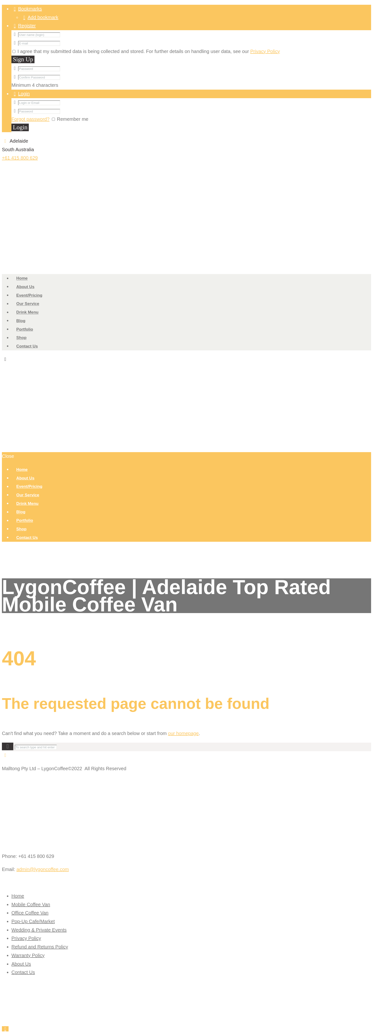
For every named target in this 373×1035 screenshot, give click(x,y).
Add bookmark (43, 17)
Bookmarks (30, 8)
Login (24, 93)
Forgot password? (30, 119)
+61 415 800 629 (20, 157)
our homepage (183, 733)
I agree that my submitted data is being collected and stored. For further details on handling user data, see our (148, 51)
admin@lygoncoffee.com (42, 869)
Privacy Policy (265, 51)
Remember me (72, 119)
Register (27, 25)
